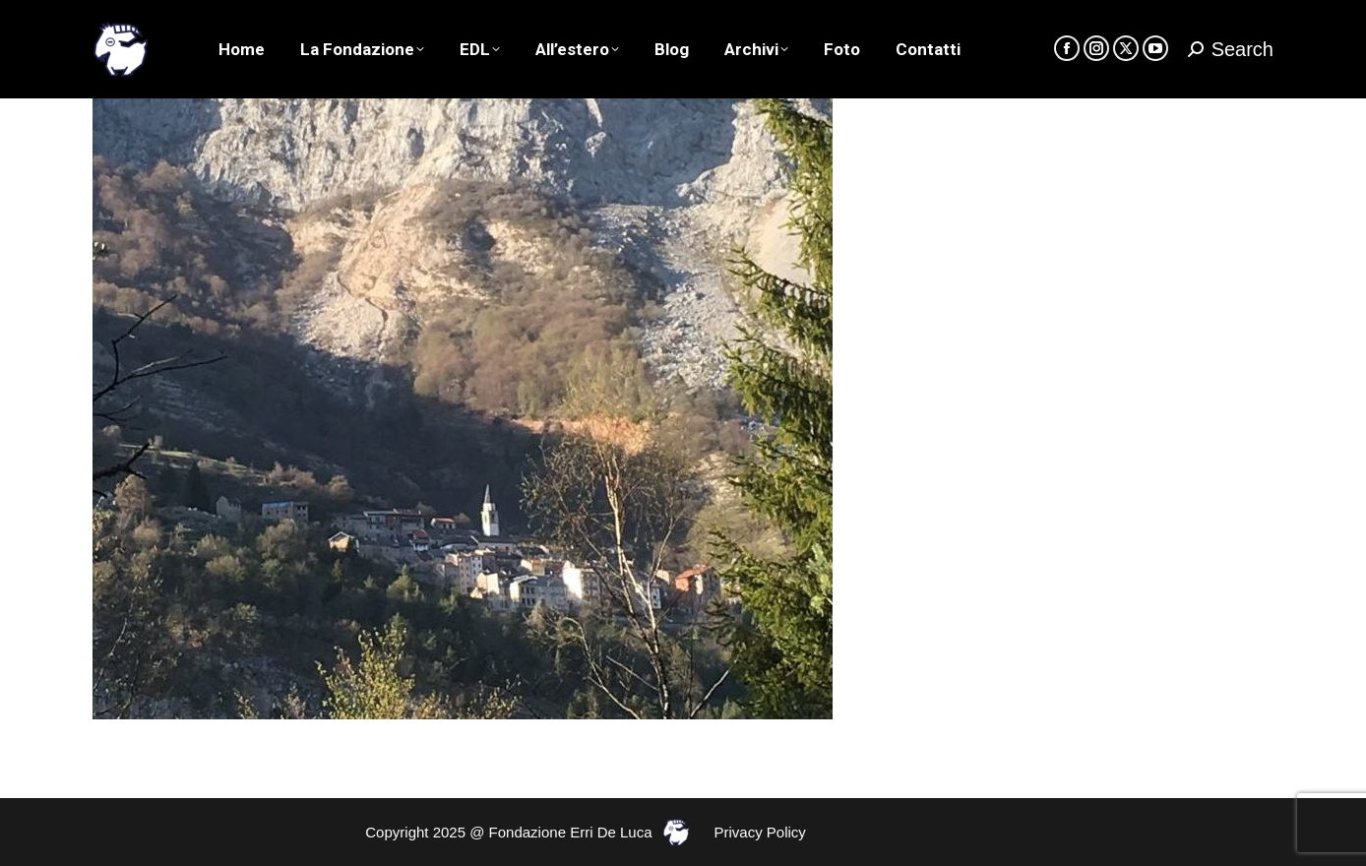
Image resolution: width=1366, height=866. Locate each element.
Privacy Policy (760, 832)
